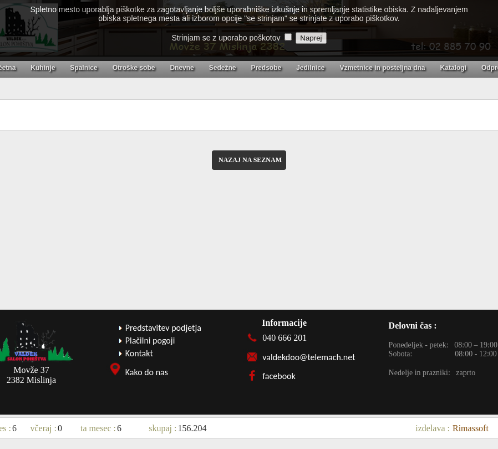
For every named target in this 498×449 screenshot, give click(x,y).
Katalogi (453, 68)
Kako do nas (146, 372)
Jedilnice (310, 68)
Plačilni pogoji (150, 340)
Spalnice (83, 68)
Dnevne (182, 68)
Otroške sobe (134, 68)
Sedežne (222, 68)
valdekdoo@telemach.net (308, 357)
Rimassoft (471, 428)
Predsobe (266, 68)
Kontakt (139, 353)
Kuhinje (43, 68)
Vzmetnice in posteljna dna (382, 68)
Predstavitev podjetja (163, 327)
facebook (279, 376)
